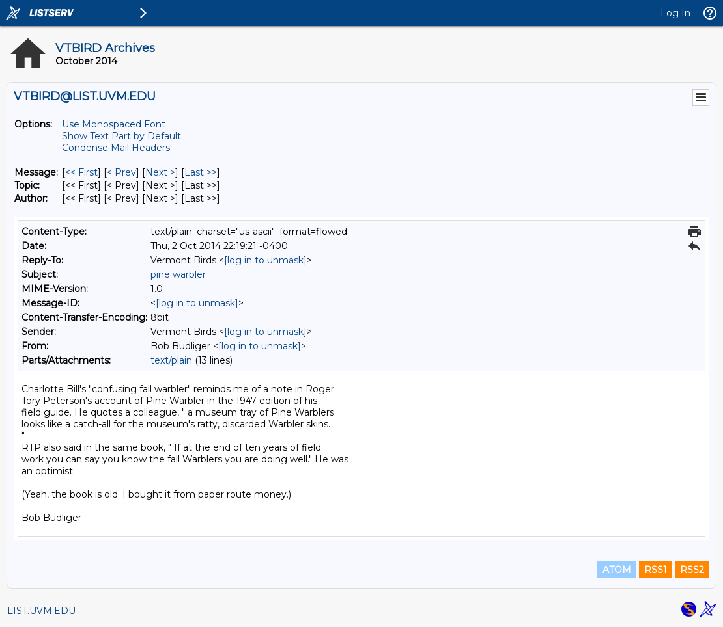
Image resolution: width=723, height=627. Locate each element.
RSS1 (655, 570)
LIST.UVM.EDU (41, 611)
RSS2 (692, 570)
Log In (675, 13)
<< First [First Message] (81, 172)
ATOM (616, 570)
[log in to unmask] (265, 260)
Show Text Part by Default (121, 136)
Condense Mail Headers (116, 147)
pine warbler (178, 274)
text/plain (171, 360)
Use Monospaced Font (113, 124)
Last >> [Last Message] (200, 172)
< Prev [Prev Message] (121, 172)
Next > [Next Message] (160, 172)
